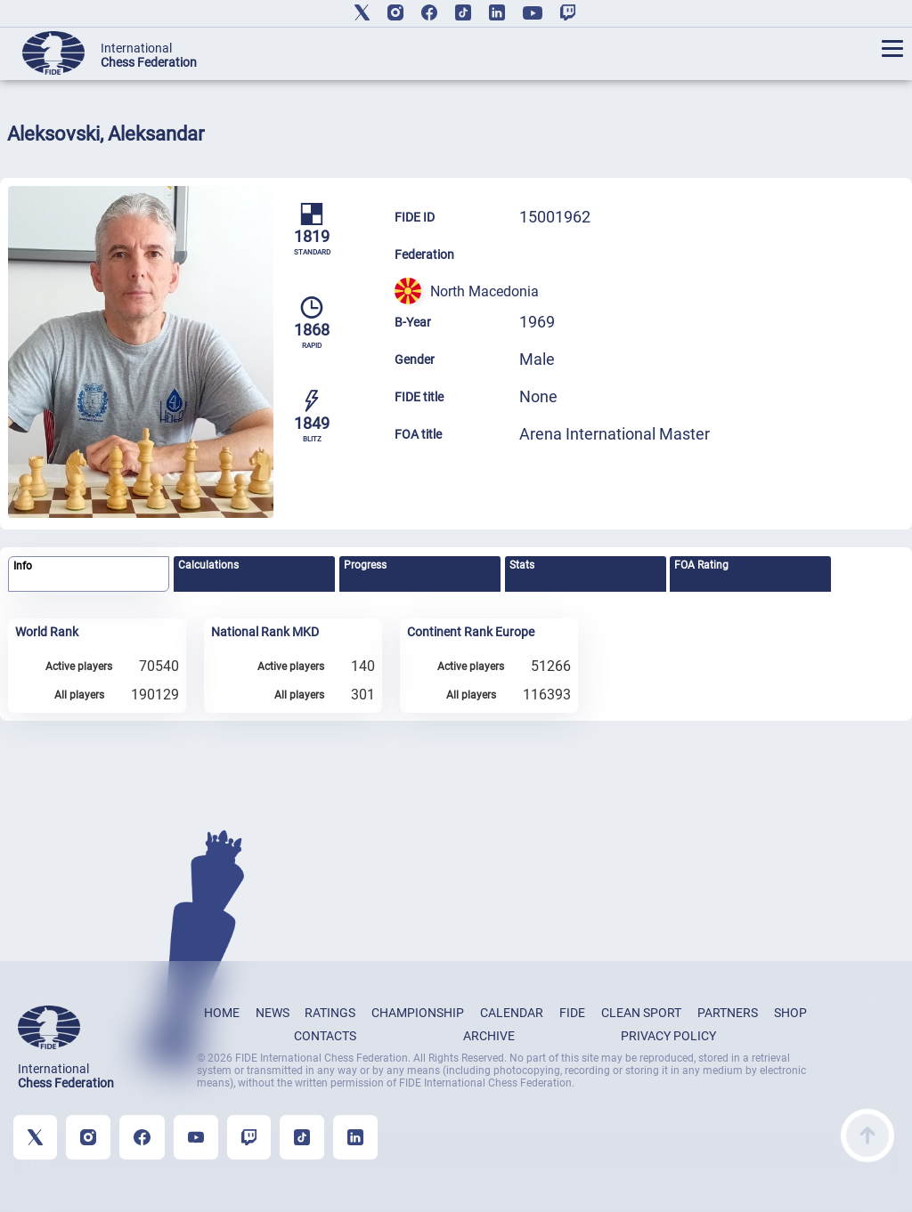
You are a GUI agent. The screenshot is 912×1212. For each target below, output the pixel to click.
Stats (521, 565)
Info (22, 566)
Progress (365, 565)
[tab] (88, 574)
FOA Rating (701, 565)
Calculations (208, 565)
